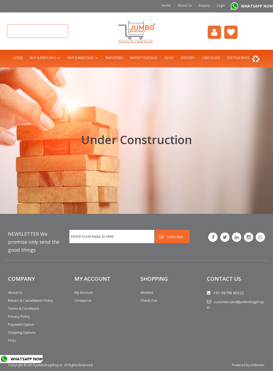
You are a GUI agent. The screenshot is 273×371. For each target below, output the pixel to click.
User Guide (211, 57)
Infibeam (257, 365)
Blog (169, 57)
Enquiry (204, 5)
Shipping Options (22, 332)
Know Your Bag (143, 57)
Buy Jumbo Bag (42, 57)
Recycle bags (238, 57)
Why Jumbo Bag (80, 57)
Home (166, 5)
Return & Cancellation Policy (30, 300)
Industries (114, 57)
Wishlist (231, 32)
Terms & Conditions (23, 308)
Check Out (148, 300)
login (214, 32)
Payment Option (21, 324)
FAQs (12, 340)
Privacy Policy (19, 316)
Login (221, 5)
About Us (185, 5)
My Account (83, 292)
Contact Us (83, 300)
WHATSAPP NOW (257, 6)
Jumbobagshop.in (48, 365)
